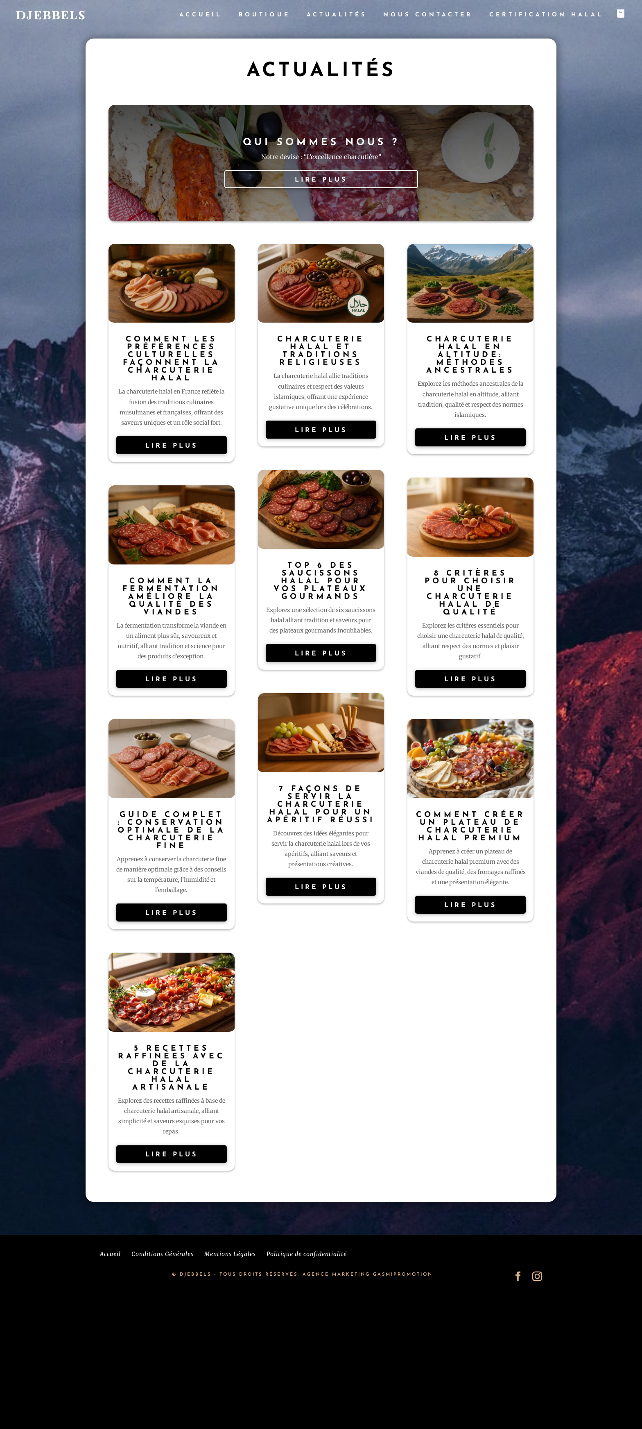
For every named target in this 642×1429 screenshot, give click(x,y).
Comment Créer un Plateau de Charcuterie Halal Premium (470, 826)
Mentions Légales (230, 1254)
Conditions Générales (162, 1254)
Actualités (337, 15)
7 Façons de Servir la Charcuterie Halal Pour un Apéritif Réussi (321, 804)
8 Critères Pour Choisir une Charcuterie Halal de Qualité (471, 593)
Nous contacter (428, 15)
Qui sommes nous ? (321, 143)
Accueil (200, 15)
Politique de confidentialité (307, 1254)
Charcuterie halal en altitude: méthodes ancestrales (470, 355)
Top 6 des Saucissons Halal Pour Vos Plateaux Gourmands (321, 581)
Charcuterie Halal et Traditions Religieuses (321, 351)
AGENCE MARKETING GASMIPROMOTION (368, 1274)
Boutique (264, 15)
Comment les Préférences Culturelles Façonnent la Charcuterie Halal (171, 359)
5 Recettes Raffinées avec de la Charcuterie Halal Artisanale (171, 1068)
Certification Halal (546, 15)
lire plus (321, 180)
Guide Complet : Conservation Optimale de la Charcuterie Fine (172, 830)
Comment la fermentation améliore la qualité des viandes (171, 597)
